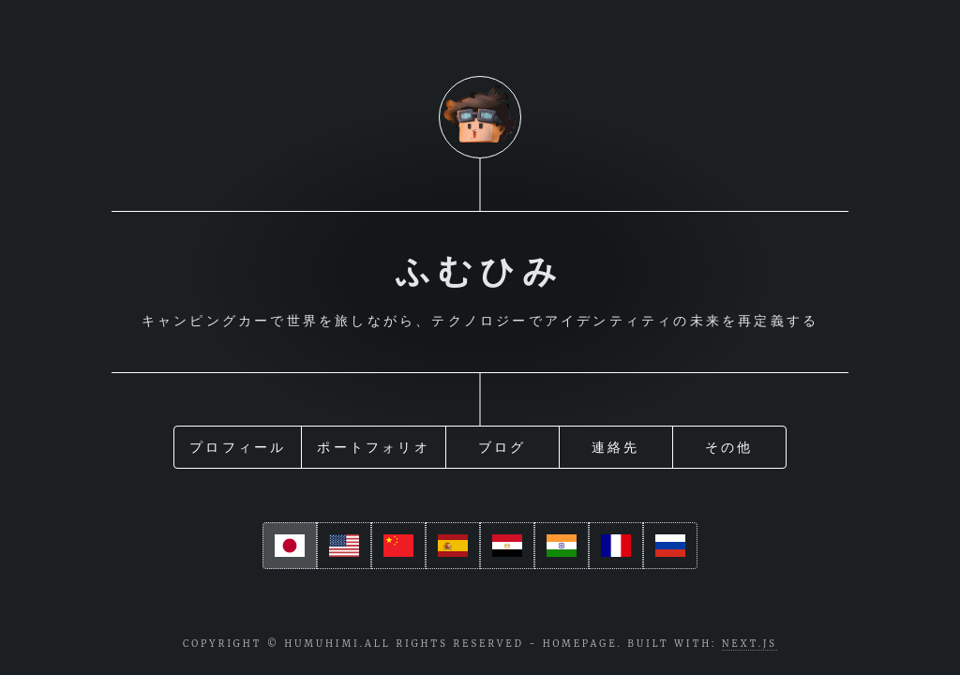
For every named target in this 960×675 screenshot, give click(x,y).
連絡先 (616, 444)
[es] (453, 544)
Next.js (749, 644)
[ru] (670, 544)
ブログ (502, 444)
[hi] (561, 544)
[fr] (616, 544)
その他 (729, 444)
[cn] (398, 544)
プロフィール (237, 444)
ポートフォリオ (373, 444)
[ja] (289, 544)
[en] (344, 544)
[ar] (507, 544)
